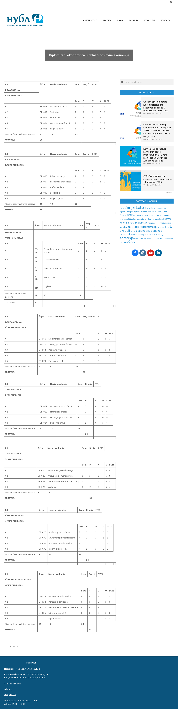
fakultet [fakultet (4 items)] (123, 215)
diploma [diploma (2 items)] (123, 212)
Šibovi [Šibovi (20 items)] (132, 242)
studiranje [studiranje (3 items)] (169, 238)
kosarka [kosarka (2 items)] (156, 219)
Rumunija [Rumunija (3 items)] (160, 234)
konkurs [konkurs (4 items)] (148, 219)
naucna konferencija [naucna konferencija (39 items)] (143, 226)
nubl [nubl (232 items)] (169, 226)
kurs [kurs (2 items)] (161, 219)
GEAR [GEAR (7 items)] (130, 215)
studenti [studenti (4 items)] (160, 238)
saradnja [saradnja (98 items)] (127, 237)
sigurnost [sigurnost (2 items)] (147, 239)
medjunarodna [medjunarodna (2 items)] (154, 223)
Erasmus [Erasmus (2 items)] (160, 212)
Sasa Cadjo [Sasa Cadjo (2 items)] (138, 239)
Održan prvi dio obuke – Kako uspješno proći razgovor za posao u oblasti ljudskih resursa (156, 106)
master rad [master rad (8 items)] (141, 222)
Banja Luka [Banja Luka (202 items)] (134, 207)
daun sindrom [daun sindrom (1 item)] (161, 208)
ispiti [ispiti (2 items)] (146, 215)
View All (169, 192)
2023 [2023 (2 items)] (122, 208)
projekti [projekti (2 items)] (152, 234)
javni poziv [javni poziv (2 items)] (159, 215)
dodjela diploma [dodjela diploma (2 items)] (133, 212)
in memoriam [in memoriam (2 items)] (138, 215)
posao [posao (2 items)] (146, 234)
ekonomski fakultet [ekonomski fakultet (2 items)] (148, 212)
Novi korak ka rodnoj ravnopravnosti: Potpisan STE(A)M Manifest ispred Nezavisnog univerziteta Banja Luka (157, 130)
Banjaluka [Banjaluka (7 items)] (150, 208)
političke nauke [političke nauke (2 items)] (137, 234)
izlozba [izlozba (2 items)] (151, 215)
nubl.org (8, 689)
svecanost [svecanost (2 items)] (124, 242)
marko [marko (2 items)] (132, 223)
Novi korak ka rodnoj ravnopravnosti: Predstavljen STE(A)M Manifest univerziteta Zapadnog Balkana (155, 154)
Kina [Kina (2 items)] (131, 219)
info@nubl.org (10, 694)
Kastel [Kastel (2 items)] (126, 219)
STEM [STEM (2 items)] (154, 239)
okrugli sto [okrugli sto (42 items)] (127, 230)
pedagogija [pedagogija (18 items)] (143, 231)
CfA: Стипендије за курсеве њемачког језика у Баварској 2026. (157, 179)
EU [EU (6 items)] (165, 211)
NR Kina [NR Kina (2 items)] (161, 227)
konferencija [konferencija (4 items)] (138, 219)
